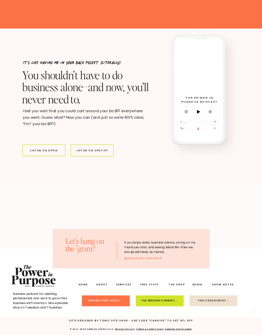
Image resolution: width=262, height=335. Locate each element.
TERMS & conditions (149, 329)
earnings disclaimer (178, 329)
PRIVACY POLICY (124, 329)
